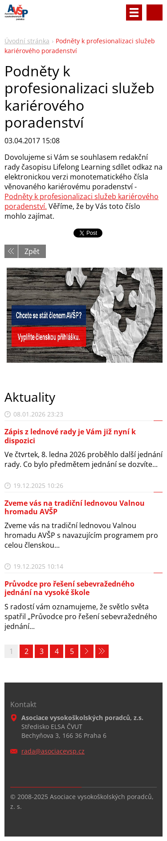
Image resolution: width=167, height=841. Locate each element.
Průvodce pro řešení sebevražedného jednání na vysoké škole (69, 588)
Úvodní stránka (26, 41)
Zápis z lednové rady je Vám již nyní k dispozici (70, 436)
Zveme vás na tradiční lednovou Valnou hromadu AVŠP (74, 507)
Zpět (32, 251)
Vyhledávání (155, 12)
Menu (134, 12)
